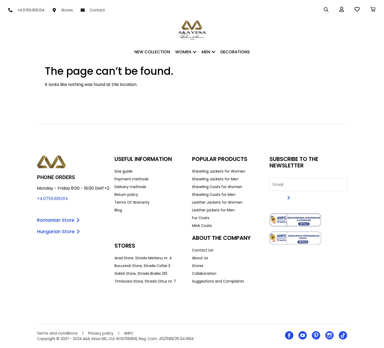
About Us (200, 258)
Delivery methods (130, 186)
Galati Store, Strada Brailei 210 (140, 273)
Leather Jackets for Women (217, 202)
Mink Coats (202, 225)
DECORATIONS (235, 52)
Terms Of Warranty (132, 202)
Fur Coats (200, 217)
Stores (197, 265)
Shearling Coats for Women (217, 186)
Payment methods (131, 179)
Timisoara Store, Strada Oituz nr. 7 (145, 281)
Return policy (126, 194)
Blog (118, 210)
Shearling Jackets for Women (218, 171)
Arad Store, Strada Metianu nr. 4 (143, 258)
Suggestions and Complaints (218, 281)
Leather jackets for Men (213, 210)
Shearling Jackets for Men (215, 179)
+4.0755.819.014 (52, 199)
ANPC (129, 333)
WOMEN (185, 52)
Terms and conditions (57, 333)
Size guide (123, 171)
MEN (208, 52)
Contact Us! (202, 250)
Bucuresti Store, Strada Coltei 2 (142, 265)
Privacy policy (100, 333)
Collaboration (204, 273)
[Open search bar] (326, 9)
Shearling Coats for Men (213, 194)
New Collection (152, 52)
